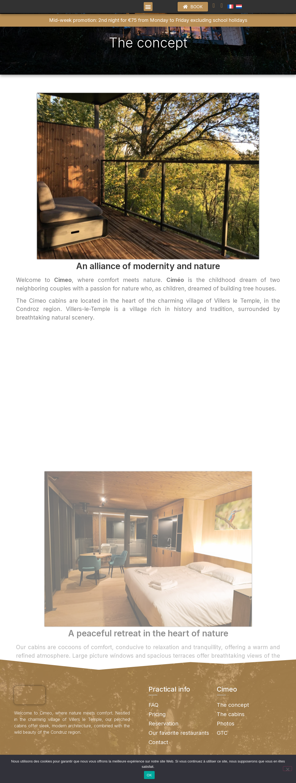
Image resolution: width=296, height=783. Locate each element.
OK (149, 775)
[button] (148, 10)
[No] (287, 768)
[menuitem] (230, 10)
